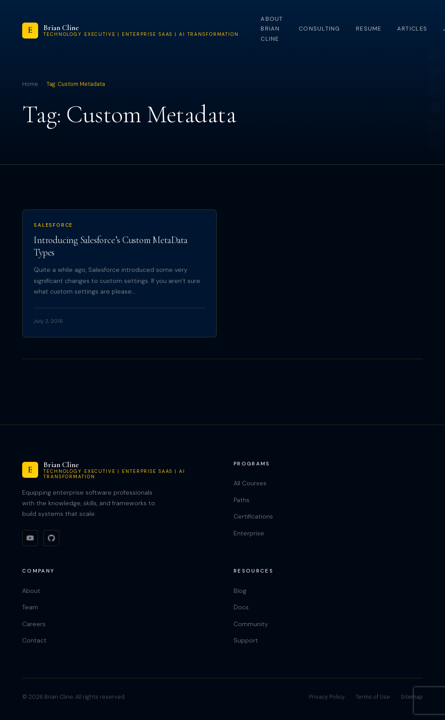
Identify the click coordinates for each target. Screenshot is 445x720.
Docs (241, 607)
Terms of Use (372, 697)
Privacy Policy (327, 697)
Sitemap (412, 697)
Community (251, 624)
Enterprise (249, 533)
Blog (240, 591)
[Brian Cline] (130, 31)
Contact (34, 640)
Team (30, 607)
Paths (242, 500)
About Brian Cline (272, 29)
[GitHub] (51, 538)
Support (246, 640)
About (31, 591)
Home (30, 84)
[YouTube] (30, 538)
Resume (369, 28)
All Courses (250, 483)
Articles (412, 28)
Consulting (319, 28)
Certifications (253, 516)
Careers (34, 624)
